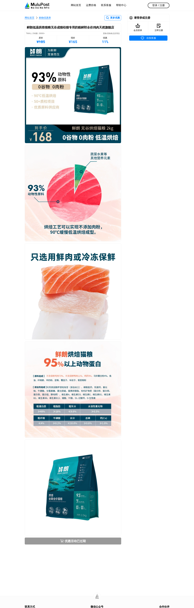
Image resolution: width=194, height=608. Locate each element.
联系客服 (106, 5)
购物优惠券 (45, 17)
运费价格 (91, 5)
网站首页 (76, 5)
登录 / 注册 (158, 5)
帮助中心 (121, 5)
